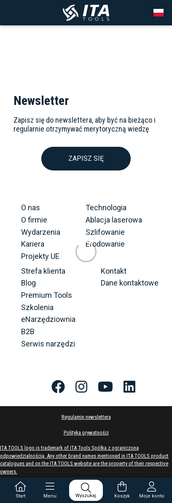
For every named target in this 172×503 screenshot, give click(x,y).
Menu (49, 490)
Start (20, 490)
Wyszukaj (85, 490)
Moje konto (151, 490)
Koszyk (122, 490)
